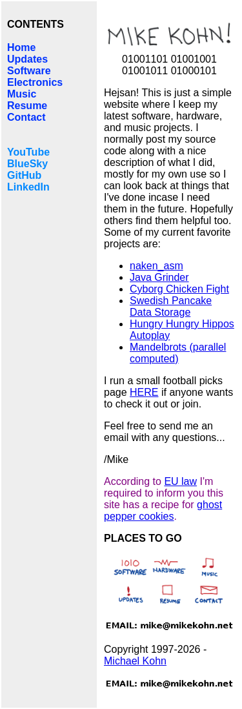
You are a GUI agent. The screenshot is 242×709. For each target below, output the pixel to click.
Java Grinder (159, 277)
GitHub (24, 175)
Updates (27, 59)
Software (29, 70)
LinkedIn (28, 186)
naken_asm (156, 265)
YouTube (28, 152)
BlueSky (27, 163)
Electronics (35, 82)
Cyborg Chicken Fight (179, 288)
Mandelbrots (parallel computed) (178, 353)
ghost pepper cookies (163, 510)
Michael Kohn (135, 660)
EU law (180, 481)
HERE (144, 392)
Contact (26, 117)
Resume (27, 105)
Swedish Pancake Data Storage (171, 306)
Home (21, 47)
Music (21, 93)
